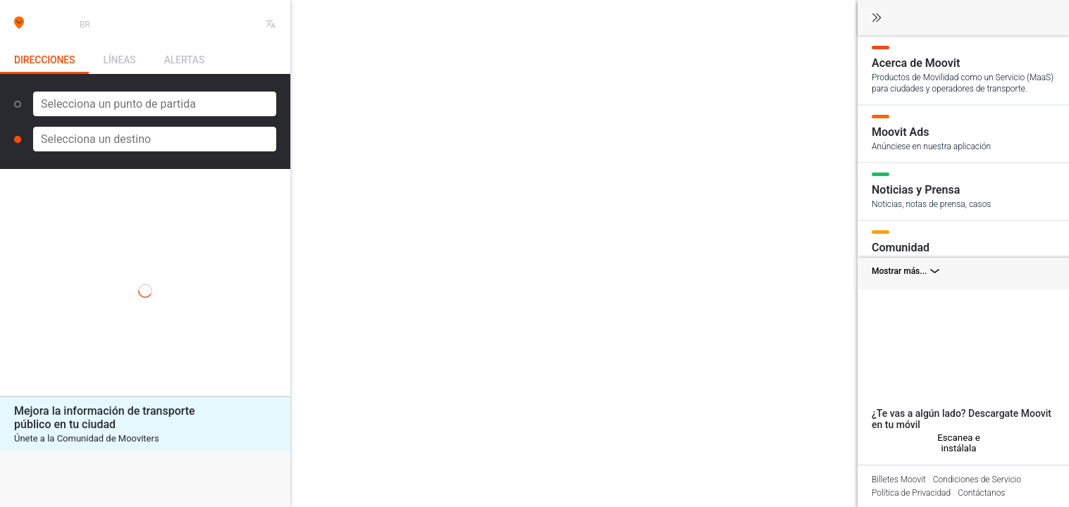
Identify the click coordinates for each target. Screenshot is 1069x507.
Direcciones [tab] (44, 59)
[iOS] (877, 443)
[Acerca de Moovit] (963, 69)
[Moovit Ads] (963, 133)
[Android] (891, 442)
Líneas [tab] (119, 59)
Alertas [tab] (184, 59)
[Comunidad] (963, 248)
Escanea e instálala (958, 442)
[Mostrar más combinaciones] (963, 273)
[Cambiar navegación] (876, 18)
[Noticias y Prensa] (963, 191)
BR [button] (84, 25)
